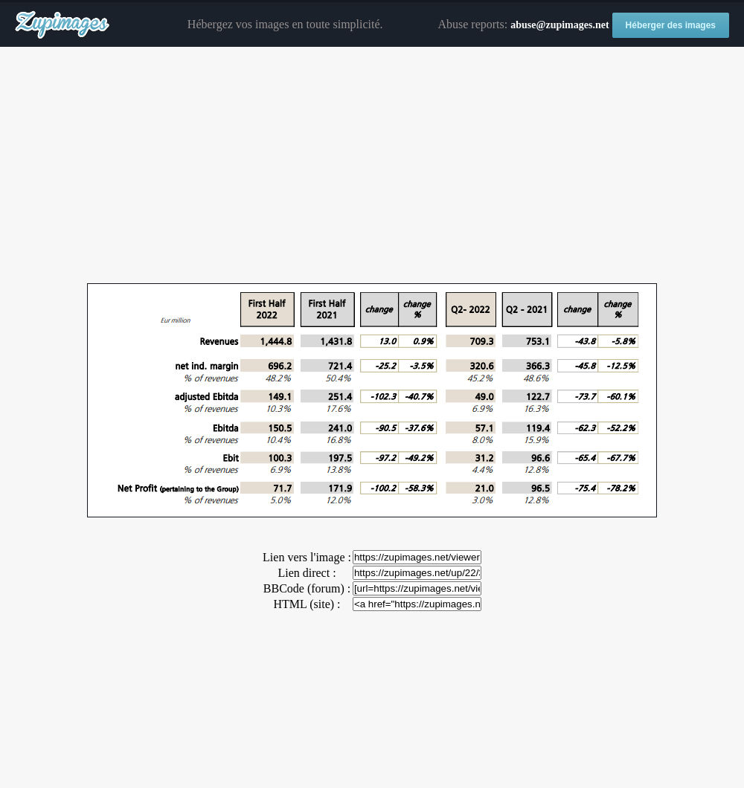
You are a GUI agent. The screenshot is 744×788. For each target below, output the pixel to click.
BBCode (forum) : (306, 588)
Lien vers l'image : (307, 557)
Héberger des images (671, 25)
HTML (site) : (306, 604)
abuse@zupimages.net (559, 24)
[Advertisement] (372, 166)
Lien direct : (307, 572)
